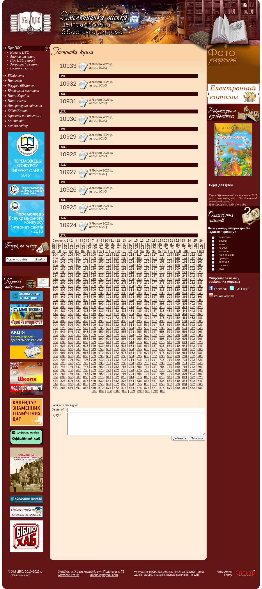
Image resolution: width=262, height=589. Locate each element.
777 (154, 370)
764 (55, 370)
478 (162, 317)
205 (62, 272)
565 (62, 335)
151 (108, 261)
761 (184, 366)
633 (123, 345)
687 (78, 356)
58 (83, 247)
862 (192, 384)
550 (100, 331)
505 (62, 324)
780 (177, 370)
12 (118, 240)
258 (162, 279)
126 (70, 258)
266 (70, 282)
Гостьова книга (22, 68)
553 (123, 331)
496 (146, 321)
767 (78, 370)
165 (62, 265)
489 (93, 321)
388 (85, 303)
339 (169, 293)
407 (78, 307)
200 (177, 268)
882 (192, 387)
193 (123, 268)
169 (93, 265)
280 (177, 282)
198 (162, 268)
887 (117, 391)
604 (55, 342)
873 (123, 387)
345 (62, 296)
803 (199, 373)
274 (131, 282)
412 (116, 307)
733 (123, 363)
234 (131, 275)
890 (139, 391)
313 (123, 289)
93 (136, 251)
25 (195, 240)
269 (93, 282)
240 (177, 275)
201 (184, 268)
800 (177, 373)
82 (71, 251)
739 (169, 363)
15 (136, 240)
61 (101, 247)
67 (136, 247)
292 (116, 286)
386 (70, 303)
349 (93, 296)
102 (193, 251)
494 (131, 321)
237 (154, 275)
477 (154, 317)
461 (184, 314)
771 (108, 370)
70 (154, 247)
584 (55, 338)
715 (139, 359)
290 (100, 286)
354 (131, 296)
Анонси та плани (22, 56)
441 (184, 310)
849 (93, 384)
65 (124, 247)
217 (154, 272)
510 (100, 324)
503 (199, 321)
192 (116, 268)
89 (112, 251)
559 (169, 331)
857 (154, 384)
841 (184, 380)
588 (85, 338)
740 (177, 363)
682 (192, 352)
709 (93, 359)
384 (55, 303)
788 (85, 373)
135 (139, 258)
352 (116, 296)
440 (177, 310)
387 (78, 303)
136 (146, 258)
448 (85, 314)
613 (123, 342)
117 (154, 254)
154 (131, 261)
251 (108, 279)
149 (93, 261)
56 (71, 247)
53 (53, 247)
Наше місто (17, 101)
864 (55, 387)
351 (108, 296)
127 (78, 258)
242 (192, 275)
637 (154, 345)
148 (85, 261)
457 (154, 314)
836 (146, 380)
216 (146, 272)
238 (162, 275)
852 (116, 384)
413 (123, 307)
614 (131, 342)
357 (154, 296)
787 (78, 373)
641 (184, 345)
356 (146, 296)
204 (55, 272)
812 (116, 377)
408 (85, 307)
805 (62, 377)
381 (184, 300)
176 (146, 265)
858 (162, 384)
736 (146, 363)
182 (192, 265)
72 (166, 247)
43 (148, 244)
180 (177, 265)
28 (59, 244)
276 (146, 282)
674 (131, 352)
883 (199, 387)
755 (139, 366)
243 (199, 275)
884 (94, 391)
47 (172, 244)
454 (131, 314)
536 (146, 328)
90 (118, 251)
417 (154, 307)
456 (146, 314)
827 (78, 380)
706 (70, 359)
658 (162, 349)
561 (184, 331)
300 (177, 286)
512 (116, 324)
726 (70, 363)
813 (123, 377)
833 (123, 380)
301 (184, 286)
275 (139, 282)
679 (169, 352)
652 (116, 349)
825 (62, 380)
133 (123, 258)
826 (70, 380)
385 (62, 303)
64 (118, 247)
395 (139, 303)
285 (62, 286)
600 (177, 338)
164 (55, 265)
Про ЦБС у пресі (22, 60)
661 (184, 349)
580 (177, 335)
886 (109, 391)
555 (139, 331)
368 (85, 300)
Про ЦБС (14, 48)
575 (139, 335)
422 (192, 307)
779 (169, 370)
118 (162, 254)
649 (93, 349)
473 (123, 317)
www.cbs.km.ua (68, 575)
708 (85, 359)
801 (184, 373)
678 (162, 352)
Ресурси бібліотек (21, 85)
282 (192, 282)
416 (146, 307)
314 (131, 289)
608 (85, 342)
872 (116, 387)
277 (154, 282)
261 (184, 279)
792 (116, 373)
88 (106, 251)
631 (108, 345)
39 (124, 244)
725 (62, 363)
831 (108, 380)
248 (85, 279)
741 (184, 363)
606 (70, 342)
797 (154, 373)
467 (78, 317)
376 (146, 300)
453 (123, 314)
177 (154, 265)
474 (131, 317)
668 (85, 352)
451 (108, 314)
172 (116, 265)
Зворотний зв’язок (24, 64)
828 (85, 380)
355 (139, 296)
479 (169, 317)
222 (192, 272)
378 (162, 300)
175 (139, 265)
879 (169, 387)
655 (139, 349)
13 (124, 240)
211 (108, 272)
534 (131, 328)
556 (146, 331)
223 (199, 272)
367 (78, 300)
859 (169, 384)
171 (108, 265)
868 (85, 387)
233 (123, 275)
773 (123, 370)
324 (55, 293)
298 (162, 286)
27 (53, 244)
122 (192, 254)
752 (116, 366)
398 (162, 303)
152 (116, 261)
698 (162, 356)
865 (62, 387)
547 (78, 331)
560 (177, 331)
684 (55, 356)
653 (123, 349)
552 (116, 331)
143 (199, 258)
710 (100, 359)
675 (139, 352)
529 (93, 328)
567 (78, 335)
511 (108, 324)
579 (169, 335)
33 (89, 244)
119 (169, 254)
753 (123, 366)
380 (177, 300)
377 (154, 300)
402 (192, 303)
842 (192, 380)
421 (184, 307)
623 (199, 342)
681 (184, 352)
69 (148, 247)
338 (162, 293)
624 (55, 345)
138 (162, 258)
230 (100, 275)
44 (154, 244)
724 (55, 363)
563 (199, 331)
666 (70, 352)
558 (162, 331)
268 (85, 282)
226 (70, 275)
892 (155, 391)
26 (201, 240)
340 (177, 293)
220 (177, 272)
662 (192, 349)
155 (139, 261)
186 (70, 268)
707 (78, 359)
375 (139, 300)
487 (78, 321)
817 (154, 377)
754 (131, 366)
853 (123, 384)
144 (55, 261)
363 (199, 296)
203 (199, 268)
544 (55, 331)
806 (70, 377)
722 (192, 359)
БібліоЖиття (18, 111)
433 (123, 310)
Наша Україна (18, 95)
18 (154, 240)
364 (55, 300)
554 (131, 331)
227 (78, 275)
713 (123, 359)
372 (116, 300)
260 (177, 279)
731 (108, 363)
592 (116, 338)
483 (199, 317)
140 (177, 258)
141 (184, 258)
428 (85, 310)
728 (85, 363)
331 (108, 293)
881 (184, 387)
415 (139, 307)
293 (123, 286)
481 (184, 317)
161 (184, 261)
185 (62, 268)
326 (70, 293)
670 (100, 352)
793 (123, 373)
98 (165, 251)
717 (154, 359)
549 (93, 331)
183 (199, 265)
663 (199, 349)
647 (78, 349)
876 (146, 387)
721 (184, 359)
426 (70, 310)
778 (162, 370)
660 (177, 349)
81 (65, 251)
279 (169, 282)
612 (116, 342)
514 (131, 324)
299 (169, 286)
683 (199, 352)
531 (108, 328)
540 (177, 328)
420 (177, 307)
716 (146, 359)
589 (93, 338)
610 (100, 342)
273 (123, 282)
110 (100, 254)
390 (100, 303)
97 (159, 251)
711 (108, 359)
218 (162, 272)
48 (178, 244)
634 (131, 345)
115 (139, 254)
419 (169, 307)
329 (93, 293)
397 (154, 303)
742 (192, 363)
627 (78, 345)
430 (100, 310)
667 (78, 352)
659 (169, 349)
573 (123, 335)
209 (93, 272)
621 (184, 342)
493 (123, 321)
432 (116, 310)
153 (123, 261)
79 (53, 251)
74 (178, 247)
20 (165, 240)
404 (55, 307)
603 (199, 338)
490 (100, 321)
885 (101, 391)
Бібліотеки (16, 75)
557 (154, 331)
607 (78, 342)
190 (100, 268)
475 (139, 317)
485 (62, 321)
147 (78, 261)
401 (184, 303)
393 (123, 303)
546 (70, 331)
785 (62, 373)
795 (139, 373)
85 (88, 251)
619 (169, 342)
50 (189, 244)
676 (146, 352)
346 (70, 296)
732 (116, 363)
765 (62, 370)
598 (162, 338)
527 (78, 328)
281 (184, 282)
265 (62, 282)
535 (139, 328)
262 (192, 279)
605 (62, 342)
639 (169, 345)
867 (78, 387)
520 (177, 324)
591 (108, 338)
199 (169, 268)
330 (100, 293)
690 (100, 356)
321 (184, 289)
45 (160, 244)
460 (177, 314)
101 (185, 251)
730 (100, 363)
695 (139, 356)
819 (169, 377)
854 (131, 384)
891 (147, 391)
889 (132, 391)
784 (55, 373)
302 (192, 286)
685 (62, 356)
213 (123, 272)
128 (85, 258)
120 (177, 254)
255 (139, 279)
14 (130, 240)
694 (131, 356)
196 (146, 268)
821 (184, 377)
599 (169, 338)
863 (199, 384)
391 (108, 303)
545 (62, 331)
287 (78, 286)
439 (169, 310)
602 (192, 338)
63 (113, 247)
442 (192, 310)
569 (93, 335)
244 (55, 279)
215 (139, 272)
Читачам (15, 80)
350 (100, 296)
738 (162, 363)
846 (70, 384)
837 (154, 380)
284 (55, 286)
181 (184, 265)
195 (139, 268)
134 (131, 258)
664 (55, 352)
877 (154, 387)
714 (131, 359)
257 (154, 279)
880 (177, 387)
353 (123, 296)
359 (169, 296)
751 (108, 366)
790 (100, 373)
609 (93, 342)
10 (106, 240)
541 (184, 328)
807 (78, 377)
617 (154, 342)
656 (146, 349)
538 (162, 328)
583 (199, 335)
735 (139, 363)
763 (199, 366)
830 (100, 380)
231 (108, 275)
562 (192, 331)
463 (199, 314)
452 (116, 314)
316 (146, 289)
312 (116, 289)
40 (130, 244)
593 (123, 338)
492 (116, 321)
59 (89, 247)
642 (192, 345)
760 (177, 366)
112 (116, 254)
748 (85, 366)
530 (100, 328)
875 (139, 387)
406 (70, 307)
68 (142, 247)
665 (62, 352)
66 (130, 247)
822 (192, 377)
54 (59, 247)
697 (154, 356)
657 (154, 349)
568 (85, 335)
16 (142, 240)
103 (201, 251)
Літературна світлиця (25, 106)
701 (184, 356)
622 (192, 342)
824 (55, 380)
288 (85, 286)
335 (139, 293)
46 (166, 244)
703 (199, 356)
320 (177, 289)
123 (199, 254)
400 (177, 303)
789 (93, 373)
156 (146, 261)
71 (160, 247)
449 (93, 314)
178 (162, 265)
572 (116, 335)
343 (199, 293)
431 (108, 310)
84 (83, 251)
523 (199, 324)
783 (199, 370)
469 (93, 317)
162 (192, 261)
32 (83, 244)
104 (55, 254)
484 (55, 321)
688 (85, 356)
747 (78, 366)
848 (85, 384)
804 (55, 377)
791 (108, 373)
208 (85, 272)
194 (131, 268)
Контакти (16, 121)
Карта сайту (18, 126)
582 (192, 335)
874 (131, 387)
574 (131, 335)
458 (162, 314)
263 (199, 279)
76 (189, 247)
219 (169, 272)
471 (108, 317)
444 (55, 314)
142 (192, 258)
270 (100, 282)
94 (142, 251)
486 (70, 321)
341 (184, 293)
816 (146, 377)
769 (93, 370)
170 (100, 265)
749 (93, 366)
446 (70, 314)
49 (184, 244)
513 (123, 324)
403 (199, 303)
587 (78, 338)
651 (108, 349)
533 (123, 328)
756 (146, 366)
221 (184, 272)
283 (199, 282)
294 (131, 286)
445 (62, 314)
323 (199, 289)
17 (148, 240)
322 (192, 289)
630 (100, 345)
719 (169, 359)
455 (139, 314)
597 (154, 338)
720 (177, 359)
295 (139, 286)
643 (199, 345)
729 (93, 363)
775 (139, 370)
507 (78, 324)
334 (131, 293)
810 (100, 377)
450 (100, 314)
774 (131, 370)
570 (100, 335)
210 (100, 272)
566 (70, 335)
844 (55, 384)
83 (77, 251)
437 (154, 310)
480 (177, 317)
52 (201, 244)
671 (108, 352)
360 (177, 296)
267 (78, 282)
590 (100, 338)
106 (70, 254)
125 (62, 258)
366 (70, 300)
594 (131, 338)
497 (154, 321)
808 (85, 377)
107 (78, 254)
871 (108, 387)
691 (108, 356)
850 (100, 384)
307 (78, 289)
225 (62, 275)
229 (93, 275)
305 (62, 289)
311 (108, 289)
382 (192, 300)
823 (199, 377)
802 (192, 373)
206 (70, 272)
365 (62, 300)
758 (162, 366)
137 (154, 258)
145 (62, 261)
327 (78, 293)
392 (116, 303)
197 (154, 268)
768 (85, 370)
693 (123, 356)
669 (93, 352)
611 (108, 342)
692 (116, 356)
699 (169, 356)
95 (148, 251)
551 (108, 331)
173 (123, 265)
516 (146, 324)
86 (94, 251)
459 (169, 314)
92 (130, 251)
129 (93, 258)
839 (169, 380)
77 (195, 247)
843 (199, 380)
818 (162, 377)
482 (192, 317)
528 (85, 328)
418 (162, 307)
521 (184, 324)
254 (131, 279)
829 (93, 380)
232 (116, 275)
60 (95, 247)
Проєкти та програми (24, 116)
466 (70, 317)
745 (62, 366)
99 (171, 251)
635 (139, 345)
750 (100, 366)
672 (116, 352)
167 (78, 265)
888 (124, 391)
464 (55, 317)
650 (100, 349)
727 (78, 363)
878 (162, 387)
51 (195, 244)
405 (62, 307)
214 (131, 272)
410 (100, 307)
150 (100, 261)
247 (78, 279)
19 (159, 240)
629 (93, 345)
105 (62, 254)
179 (169, 265)
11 (112, 240)
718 (162, 359)
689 (93, 356)
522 (192, 324)
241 (184, 275)
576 (146, 335)
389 (93, 303)
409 (93, 307)
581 (184, 335)
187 (78, 268)
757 (154, 366)
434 (131, 310)
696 (146, 356)
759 (169, 366)
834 (131, 380)
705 (62, 359)
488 (85, 321)
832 (116, 380)
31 (77, 244)
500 (177, 321)
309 (93, 289)
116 (146, 254)
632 (116, 345)
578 (162, 335)
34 (95, 244)
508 (85, 324)
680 (177, 352)
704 (55, 359)
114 (131, 254)
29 (65, 244)
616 (146, 342)
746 (70, 366)
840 (177, 380)
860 (177, 384)
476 (146, 317)
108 (85, 254)
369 (93, 300)
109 (93, 254)
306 (70, 289)
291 (108, 286)
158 (162, 261)
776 (146, 370)
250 (100, 279)
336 (146, 293)
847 (78, 384)
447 (78, 314)
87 (100, 251)
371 (108, 300)
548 (85, 331)
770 (100, 370)
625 (62, 345)
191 (108, 268)
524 (55, 328)
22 (177, 240)
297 (154, 286)
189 (93, 268)
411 (108, 307)
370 (100, 300)
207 (78, 272)
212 (116, 272)
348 (85, 296)
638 (162, 345)
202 (192, 268)
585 (62, 338)
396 (146, 303)
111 (108, 254)
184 (55, 268)
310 (100, 289)
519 (169, 324)
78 (201, 247)
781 (184, 370)
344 (55, 296)
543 (199, 328)
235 (139, 275)
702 (192, 356)
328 (85, 293)
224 (55, 275)
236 (146, 275)
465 (62, 317)
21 (171, 240)
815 (139, 377)
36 (107, 244)
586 (70, 338)
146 (70, 261)
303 (199, 286)
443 (199, 310)
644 (55, 349)
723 (199, 359)
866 (70, 387)
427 (78, 310)
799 (169, 373)
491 (108, 321)
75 (184, 247)
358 (162, 296)
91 (124, 251)
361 (184, 296)
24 (189, 240)
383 (199, 300)
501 (184, 321)
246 (70, 279)
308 (85, 289)
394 (131, 303)
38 (118, 244)
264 (55, 282)
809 (93, 377)
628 (85, 345)
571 (108, 335)
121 (184, 254)
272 (116, 282)
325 (62, 293)
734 (131, 363)
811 (108, 377)
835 (139, 380)
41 (136, 244)
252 (116, 279)
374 (131, 300)
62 (107, 247)
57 (77, 247)
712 (116, 359)
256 (146, 279)
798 (162, 373)
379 (169, 300)
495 (139, 321)
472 (116, 317)
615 (139, 342)
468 (85, 317)
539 (169, 328)
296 (146, 286)
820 (177, 377)
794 (131, 373)
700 (177, 356)
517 (154, 324)
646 (70, 349)
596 (146, 338)
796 (146, 373)
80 (59, 251)
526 (70, 328)
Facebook (220, 289)
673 (123, 352)
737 (154, 363)
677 (154, 352)
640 (177, 345)
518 (162, 324)
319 (169, 289)
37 (113, 244)
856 (146, 384)
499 (169, 321)
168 (85, 265)
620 (177, 342)
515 (139, 324)
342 (192, 293)
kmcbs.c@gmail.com (104, 575)
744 (55, 366)
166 (70, 265)
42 (142, 244)
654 (131, 349)
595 (139, 338)
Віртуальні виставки (23, 90)
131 (108, 258)
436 (146, 310)
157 (154, 261)
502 (192, 321)
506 (70, 324)
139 (169, 258)
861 (184, 384)
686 (70, 356)
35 (101, 244)
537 (154, 328)
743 (199, 363)
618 (162, 342)
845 (62, 384)
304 (55, 289)
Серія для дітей (221, 185)
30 (71, 244)
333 (123, 293)
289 (93, 286)
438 (162, 310)
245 (62, 279)
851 (108, 384)
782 (192, 370)
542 (192, 328)
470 (100, 317)
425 (62, 310)
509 (93, 324)
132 (116, 258)
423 (199, 307)
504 (55, 324)
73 (172, 247)
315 (139, 289)
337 (154, 293)
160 (177, 261)
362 (192, 296)
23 (183, 240)
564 (55, 335)
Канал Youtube (224, 296)
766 (70, 370)
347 (78, 296)
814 (131, 377)
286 (70, 286)
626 (70, 345)
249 (93, 279)
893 (162, 391)
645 (62, 349)
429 (93, 310)
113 (123, 254)
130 (100, 258)
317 (154, 289)
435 (139, 310)
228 (85, 275)
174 (131, 265)
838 (162, 380)
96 (154, 251)
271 (108, 282)
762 (192, 366)
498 (162, 321)
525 (62, 328)
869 (93, 387)
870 (100, 387)
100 (178, 251)
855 (139, 384)
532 (116, 328)
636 (146, 345)
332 (116, 293)
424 (55, 310)
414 (131, 307)
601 (184, 338)
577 (154, 335)
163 (199, 261)
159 (169, 261)
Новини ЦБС (19, 52)
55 (65, 247)
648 (85, 349)
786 (70, 373)
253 (123, 279)
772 (116, 370)
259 (169, 279)
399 (169, 303)
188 (85, 268)
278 (162, 282)
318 (162, 289)
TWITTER (241, 289)
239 (169, 275)
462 (192, 314)
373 (123, 300)
